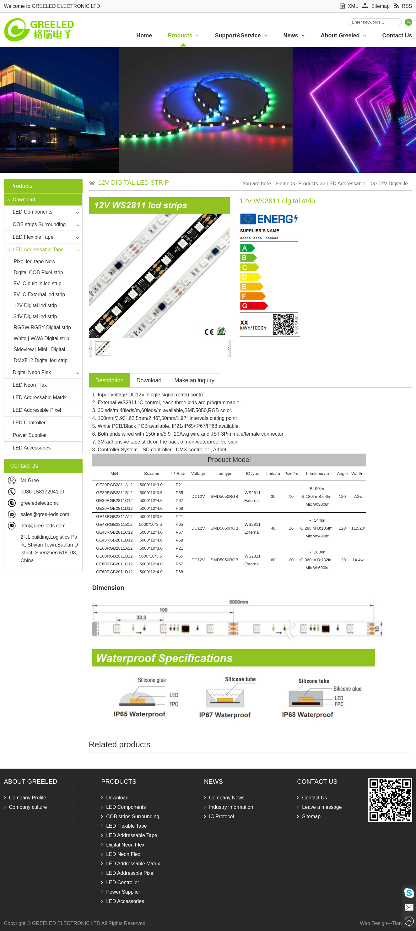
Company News (224, 797)
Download (21, 199)
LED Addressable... (348, 183)
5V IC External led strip (39, 294)
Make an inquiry (194, 380)
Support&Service (241, 35)
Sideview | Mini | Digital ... (42, 349)
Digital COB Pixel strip (38, 272)
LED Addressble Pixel (34, 410)
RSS (403, 6)
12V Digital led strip (35, 305)
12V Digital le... (395, 183)
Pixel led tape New (35, 261)
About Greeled (343, 35)
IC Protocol (219, 816)
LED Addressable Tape (36, 249)
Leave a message (319, 807)
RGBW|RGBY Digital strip (42, 327)
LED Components (30, 212)
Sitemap (376, 6)
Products (183, 35)
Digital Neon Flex (29, 372)
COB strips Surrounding (37, 224)
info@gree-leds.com (43, 525)
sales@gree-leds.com (45, 514)
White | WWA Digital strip (41, 338)
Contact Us (317, 781)
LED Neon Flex (27, 385)
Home (144, 35)
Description (109, 380)
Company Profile (25, 797)
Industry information (228, 807)
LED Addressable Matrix (37, 397)
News (294, 35)
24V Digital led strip (35, 316)
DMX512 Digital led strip (41, 360)
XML (349, 6)
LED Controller (27, 422)
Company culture (25, 807)
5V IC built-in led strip (38, 283)
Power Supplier (27, 435)
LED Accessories (29, 447)
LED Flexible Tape (31, 237)
